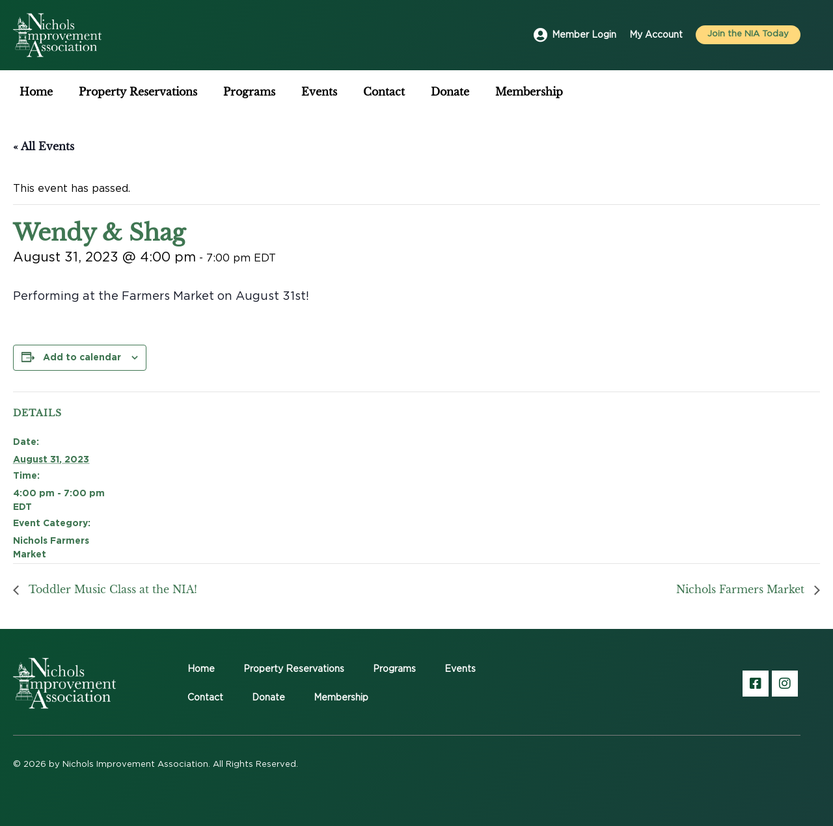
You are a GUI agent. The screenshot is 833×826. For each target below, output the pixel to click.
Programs (249, 91)
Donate (450, 91)
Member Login (584, 35)
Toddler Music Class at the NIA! (111, 589)
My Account (656, 35)
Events (319, 91)
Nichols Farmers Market (742, 589)
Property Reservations (138, 91)
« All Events (43, 146)
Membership (529, 91)
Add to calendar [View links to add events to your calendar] (82, 357)
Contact (384, 91)
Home (36, 91)
